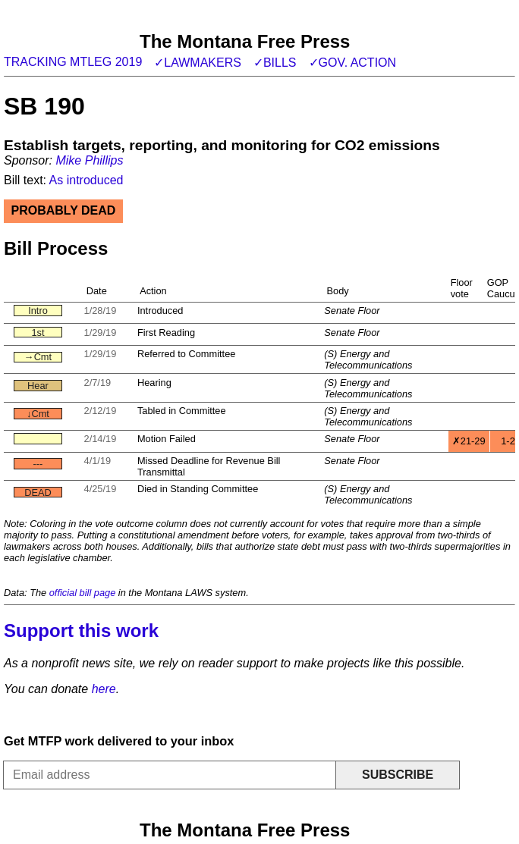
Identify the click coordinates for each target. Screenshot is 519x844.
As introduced (86, 180)
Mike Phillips (89, 160)
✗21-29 (469, 441)
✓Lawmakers (197, 62)
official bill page (82, 592)
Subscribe (397, 774)
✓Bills (275, 62)
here (104, 688)
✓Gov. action (353, 62)
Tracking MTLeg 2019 (73, 61)
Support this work (81, 630)
